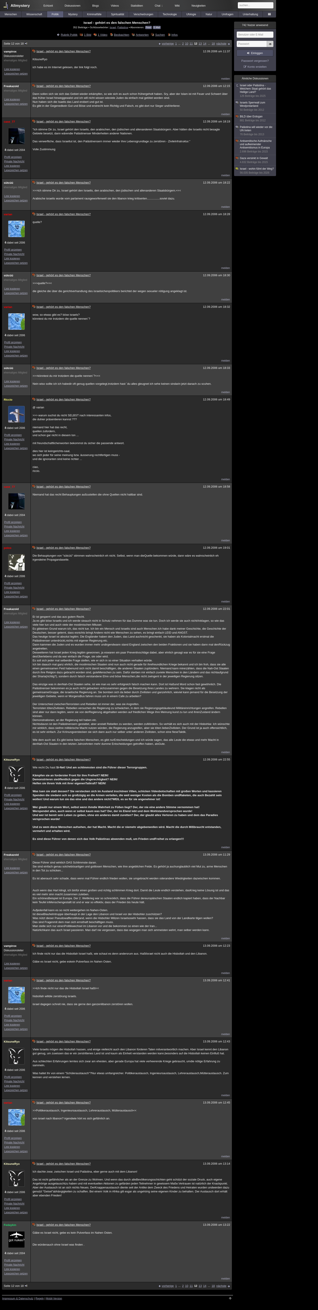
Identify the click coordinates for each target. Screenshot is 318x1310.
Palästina (122, 27)
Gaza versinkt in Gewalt (255, 160)
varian (8, 214)
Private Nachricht (14, 161)
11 (191, 43)
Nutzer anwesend (255, 25)
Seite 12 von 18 (16, 43)
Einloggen (257, 53)
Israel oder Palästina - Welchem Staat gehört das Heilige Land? (255, 91)
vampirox (10, 51)
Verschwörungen (143, 14)
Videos (115, 5)
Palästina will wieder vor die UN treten (255, 131)
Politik (55, 14)
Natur (209, 14)
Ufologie (191, 14)
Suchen (160, 34)
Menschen (11, 14)
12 (195, 43)
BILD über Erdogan (255, 118)
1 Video (102, 34)
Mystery (73, 14)
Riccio (8, 399)
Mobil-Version (54, 1298)
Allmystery (20, 6)
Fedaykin (10, 1225)
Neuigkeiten (199, 5)
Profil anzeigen (13, 157)
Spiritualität (117, 14)
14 (204, 43)
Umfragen (227, 14)
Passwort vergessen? (255, 60)
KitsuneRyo (12, 759)
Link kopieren (12, 69)
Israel (113, 27)
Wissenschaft (34, 14)
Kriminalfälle (94, 14)
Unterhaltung (250, 14)
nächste (221, 43)
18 (213, 43)
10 (186, 43)
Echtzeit (48, 5)
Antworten (142, 34)
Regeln (40, 1298)
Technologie (170, 14)
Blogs (95, 5)
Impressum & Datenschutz (17, 1298)
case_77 (9, 121)
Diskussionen (72, 5)
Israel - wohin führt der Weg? (255, 171)
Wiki (177, 5)
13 (200, 43)
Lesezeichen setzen (16, 73)
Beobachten (121, 34)
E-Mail (157, 27)
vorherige (168, 43)
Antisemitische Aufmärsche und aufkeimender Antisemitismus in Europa (255, 146)
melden (225, 78)
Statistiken (137, 5)
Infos (174, 34)
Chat (159, 5)
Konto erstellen (257, 66)
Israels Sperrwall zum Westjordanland (255, 106)
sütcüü (8, 182)
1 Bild (87, 34)
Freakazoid (11, 86)
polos (7, 548)
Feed (148, 27)
